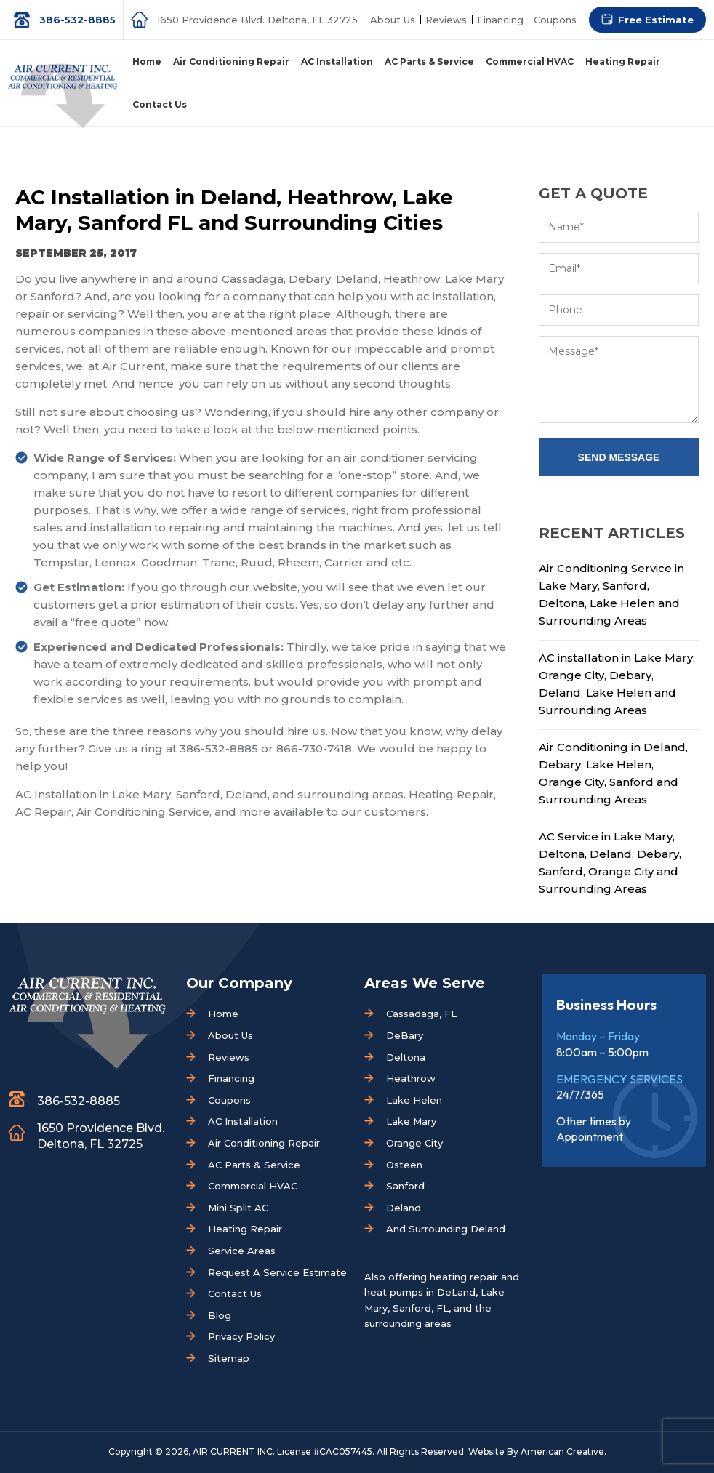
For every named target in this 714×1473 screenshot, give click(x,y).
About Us (392, 19)
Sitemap (228, 1358)
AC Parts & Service (254, 1165)
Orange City (414, 1143)
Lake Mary (411, 1121)
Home (223, 1013)
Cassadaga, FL (421, 1013)
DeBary (404, 1035)
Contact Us (235, 1293)
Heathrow (411, 1078)
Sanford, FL (421, 1308)
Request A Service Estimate (277, 1272)
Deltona (405, 1057)
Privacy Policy (241, 1336)
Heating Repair (245, 1229)
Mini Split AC (238, 1207)
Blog (219, 1315)
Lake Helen (414, 1100)
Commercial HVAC (252, 1186)
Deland (403, 1207)
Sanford (405, 1186)
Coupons (555, 19)
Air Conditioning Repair (264, 1143)
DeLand (456, 1292)
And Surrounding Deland (445, 1229)
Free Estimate (656, 19)
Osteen (404, 1165)
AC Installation (243, 1121)
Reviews (446, 19)
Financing (500, 19)
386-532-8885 (77, 19)
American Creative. (563, 1451)
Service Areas (242, 1250)
